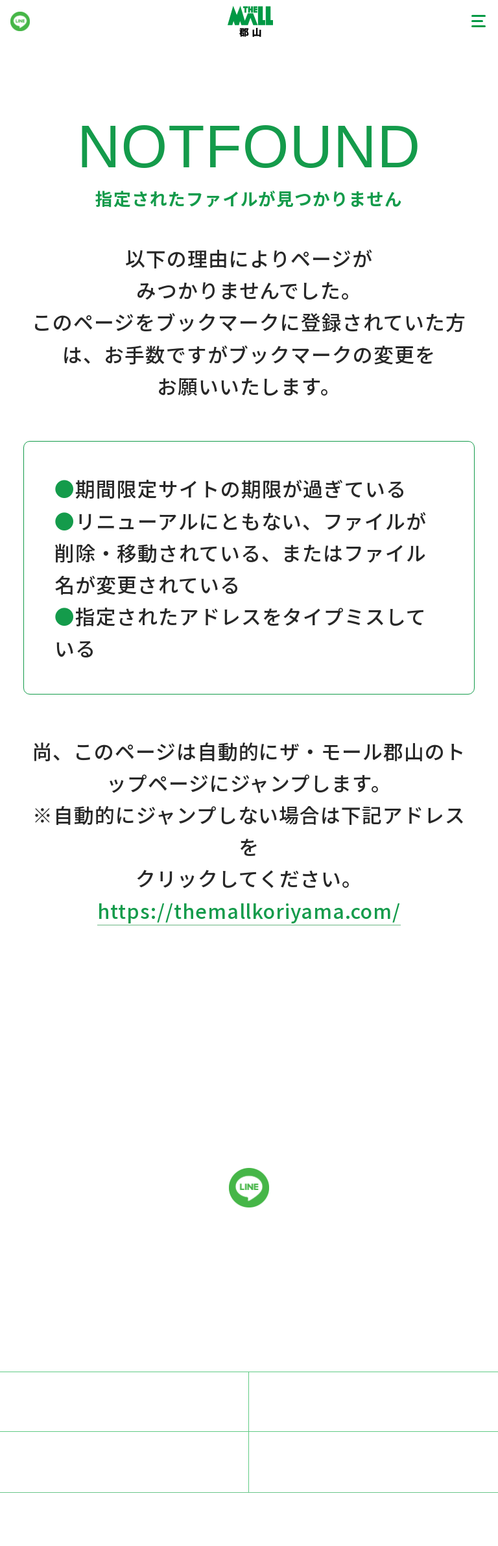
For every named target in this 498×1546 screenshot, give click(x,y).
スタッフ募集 (124, 1400)
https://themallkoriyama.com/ (249, 910)
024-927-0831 (376, 1323)
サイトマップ (373, 1460)
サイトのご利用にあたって (124, 1460)
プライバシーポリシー (373, 1400)
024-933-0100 (396, 1282)
